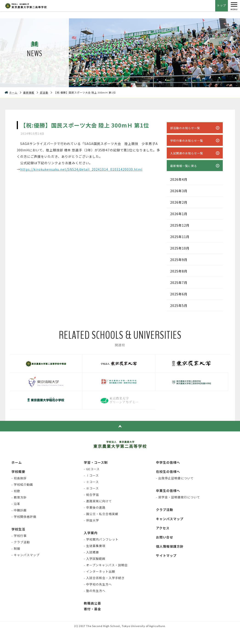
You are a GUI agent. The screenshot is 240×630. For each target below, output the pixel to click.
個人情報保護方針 (170, 546)
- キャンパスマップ (25, 555)
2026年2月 (178, 202)
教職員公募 (92, 603)
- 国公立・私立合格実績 (101, 514)
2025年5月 (178, 305)
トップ (221, 5)
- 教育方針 (19, 497)
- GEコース (92, 469)
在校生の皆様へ (168, 471)
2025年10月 (179, 248)
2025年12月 (179, 225)
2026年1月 (178, 213)
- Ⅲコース (91, 488)
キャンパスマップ (170, 518)
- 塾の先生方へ (94, 590)
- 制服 (15, 548)
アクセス (162, 528)
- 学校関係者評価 (23, 516)
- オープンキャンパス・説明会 (106, 565)
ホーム (16, 462)
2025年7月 (178, 282)
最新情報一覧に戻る (183, 166)
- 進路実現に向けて (98, 501)
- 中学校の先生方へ (98, 584)
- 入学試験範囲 (94, 558)
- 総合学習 (91, 494)
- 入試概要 (91, 552)
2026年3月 (178, 191)
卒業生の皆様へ (168, 490)
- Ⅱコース (91, 482)
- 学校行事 (19, 535)
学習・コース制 (96, 462)
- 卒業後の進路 (94, 507)
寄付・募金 (92, 609)
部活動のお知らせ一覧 (185, 128)
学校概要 (18, 471)
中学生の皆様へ (168, 462)
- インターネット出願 (99, 571)
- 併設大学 (91, 520)
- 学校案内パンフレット (101, 539)
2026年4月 (178, 179)
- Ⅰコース (91, 475)
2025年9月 (178, 259)
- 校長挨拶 (19, 478)
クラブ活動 (164, 509)
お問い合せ (164, 537)
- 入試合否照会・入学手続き (104, 578)
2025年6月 (178, 294)
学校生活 (18, 529)
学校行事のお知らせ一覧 (186, 140)
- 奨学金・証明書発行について (178, 497)
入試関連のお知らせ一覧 (186, 153)
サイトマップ (166, 555)
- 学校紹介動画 (22, 484)
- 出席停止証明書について (175, 478)
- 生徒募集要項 (94, 546)
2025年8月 (178, 271)
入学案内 (91, 532)
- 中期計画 (19, 510)
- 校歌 (15, 491)
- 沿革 (15, 504)
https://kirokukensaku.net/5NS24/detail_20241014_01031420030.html (81, 169)
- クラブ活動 (20, 542)
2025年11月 (179, 236)
